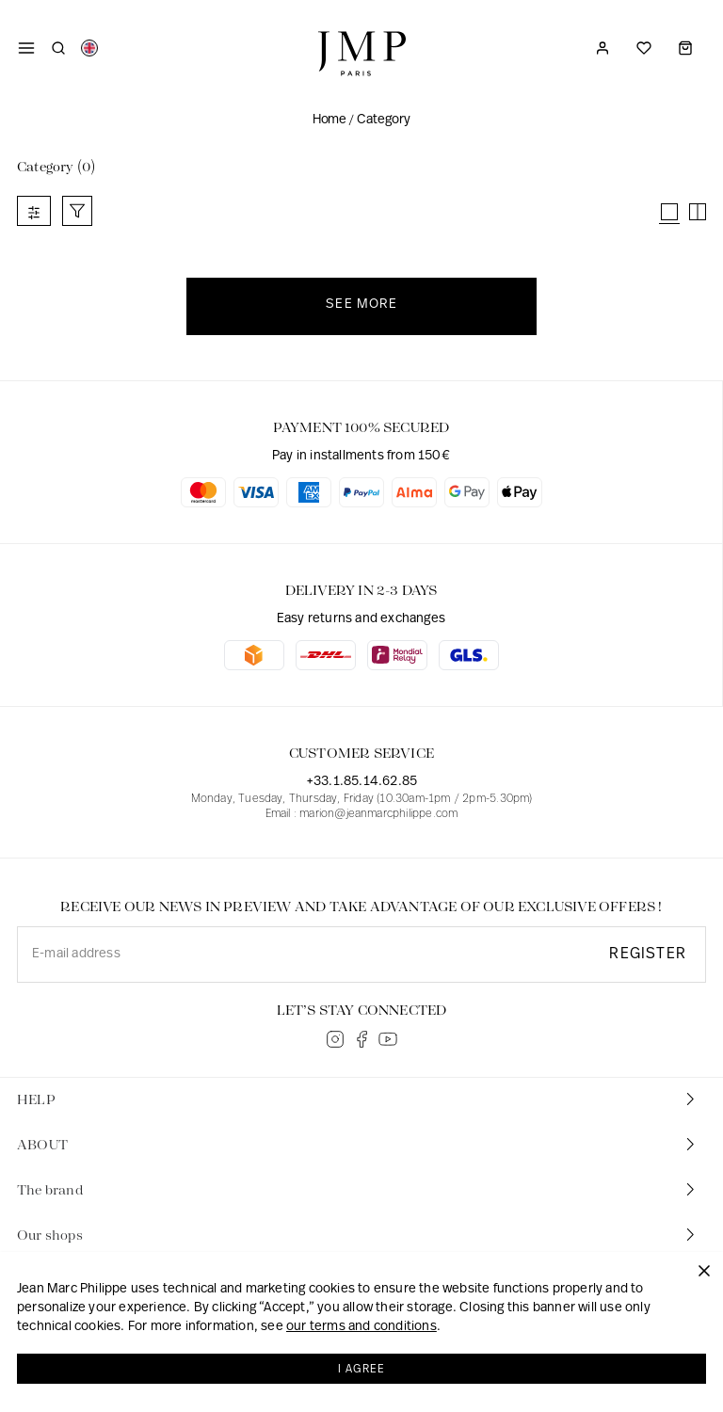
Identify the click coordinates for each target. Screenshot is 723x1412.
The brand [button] (358, 1189)
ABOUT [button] (358, 1144)
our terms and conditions (361, 1330)
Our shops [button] (358, 1235)
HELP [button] (358, 1099)
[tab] (361, 1100)
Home (329, 120)
